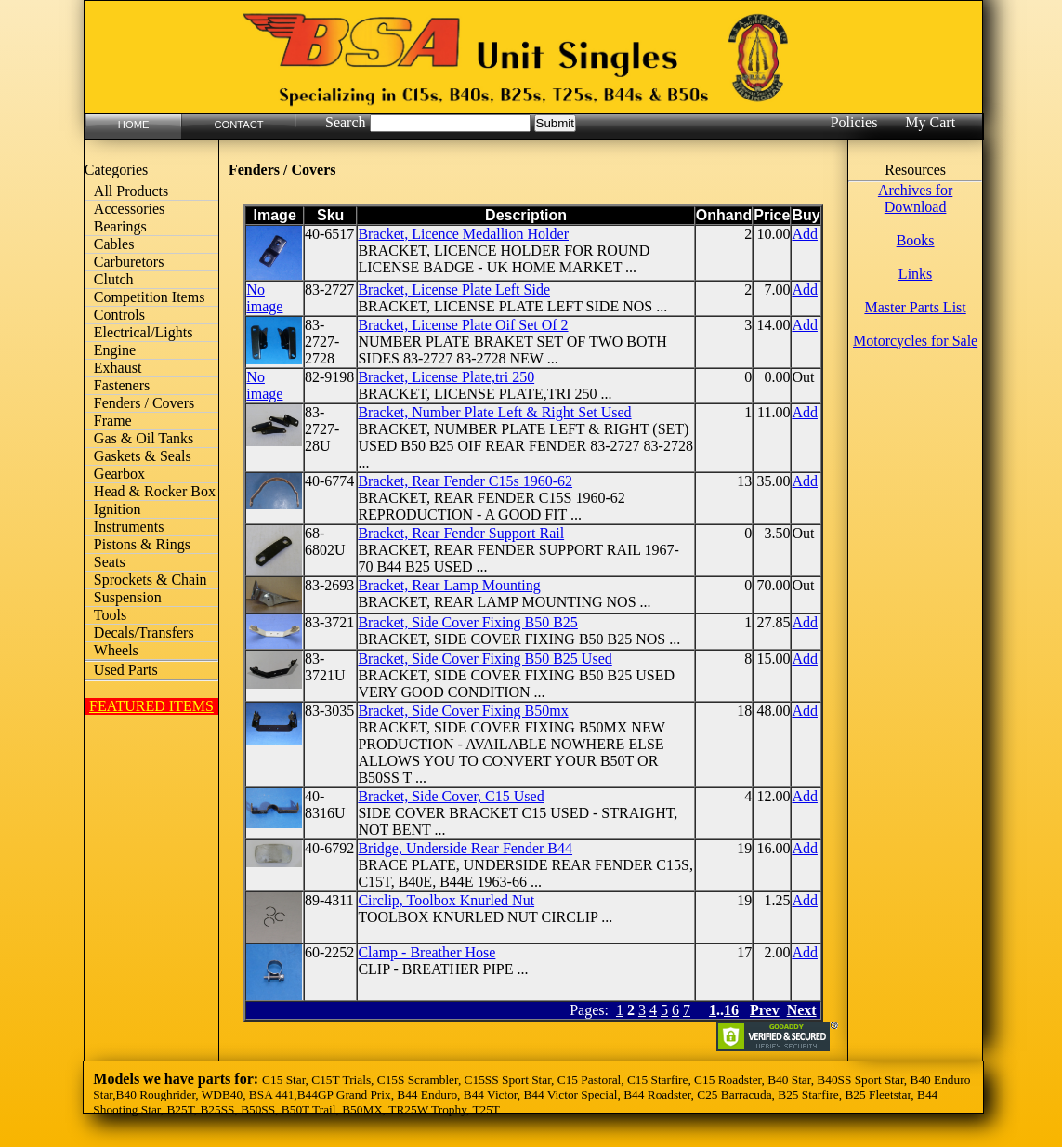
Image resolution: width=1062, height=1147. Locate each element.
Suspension (128, 597)
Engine (115, 350)
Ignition (117, 509)
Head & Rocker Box (155, 491)
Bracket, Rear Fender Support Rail (461, 533)
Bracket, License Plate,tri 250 (446, 377)
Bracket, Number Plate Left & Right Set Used (494, 412)
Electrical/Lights (143, 332)
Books (916, 240)
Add (805, 234)
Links (915, 274)
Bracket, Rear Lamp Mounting (449, 585)
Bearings (120, 226)
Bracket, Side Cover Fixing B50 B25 (467, 622)
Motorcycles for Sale (915, 341)
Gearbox (119, 473)
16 (731, 1010)
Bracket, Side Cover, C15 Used (451, 796)
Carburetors (129, 262)
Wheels (116, 650)
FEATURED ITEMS (151, 706)
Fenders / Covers (144, 403)
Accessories (129, 209)
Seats (109, 562)
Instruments (129, 526)
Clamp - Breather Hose (426, 952)
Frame (113, 420)
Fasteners (122, 385)
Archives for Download (915, 198)
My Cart (930, 122)
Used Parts (126, 670)
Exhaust (118, 368)
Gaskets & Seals (142, 456)
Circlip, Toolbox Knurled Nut (446, 900)
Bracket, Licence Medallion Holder (463, 234)
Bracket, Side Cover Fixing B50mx (463, 711)
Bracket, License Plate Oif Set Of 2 (463, 325)
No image (264, 298)
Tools (110, 615)
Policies (854, 122)
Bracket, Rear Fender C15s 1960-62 (465, 481)
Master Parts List (914, 307)
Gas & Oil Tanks (143, 438)
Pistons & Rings (142, 544)
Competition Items (149, 297)
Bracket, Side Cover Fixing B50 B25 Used (484, 658)
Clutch (114, 279)
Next (802, 1010)
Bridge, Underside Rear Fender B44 (465, 848)
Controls (119, 315)
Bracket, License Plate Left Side (454, 289)
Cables (114, 244)
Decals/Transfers (144, 632)
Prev (765, 1010)
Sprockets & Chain (150, 579)
